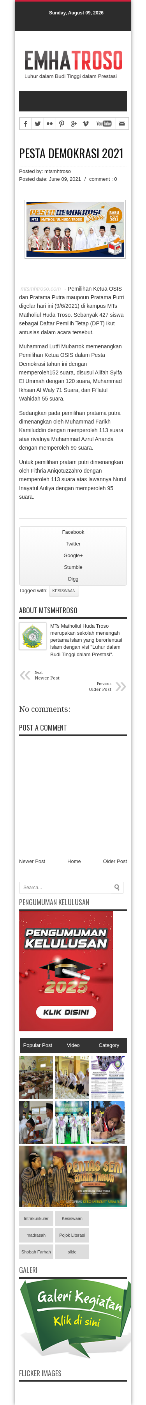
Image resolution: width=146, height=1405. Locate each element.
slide (72, 1252)
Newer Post (32, 861)
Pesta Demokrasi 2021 (71, 153)
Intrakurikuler (36, 1218)
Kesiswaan (64, 591)
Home (74, 861)
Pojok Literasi (72, 1235)
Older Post (115, 861)
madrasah (36, 1235)
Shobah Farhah (36, 1252)
